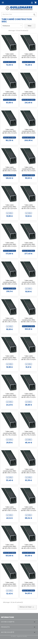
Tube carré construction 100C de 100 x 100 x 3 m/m (9, 282)
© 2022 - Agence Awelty (19, 636)
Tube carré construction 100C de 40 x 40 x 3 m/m (28, 282)
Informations (7, 617)
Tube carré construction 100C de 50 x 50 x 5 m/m (9, 131)
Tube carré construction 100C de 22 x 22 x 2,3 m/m (9, 56)
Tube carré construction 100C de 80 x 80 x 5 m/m (28, 244)
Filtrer (29, 26)
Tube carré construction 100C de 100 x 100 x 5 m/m (28, 320)
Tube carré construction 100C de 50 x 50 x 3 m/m (9, 358)
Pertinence (12, 26)
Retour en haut (27, 607)
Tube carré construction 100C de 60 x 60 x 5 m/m (28, 131)
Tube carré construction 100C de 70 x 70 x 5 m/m (28, 93)
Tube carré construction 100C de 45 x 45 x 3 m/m (9, 93)
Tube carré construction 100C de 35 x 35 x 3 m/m (28, 56)
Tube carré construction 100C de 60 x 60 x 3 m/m (10, 169)
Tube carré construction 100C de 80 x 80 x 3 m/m (10, 244)
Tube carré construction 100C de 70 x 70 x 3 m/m (28, 169)
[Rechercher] (19, 14)
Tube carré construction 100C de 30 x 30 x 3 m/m (9, 584)
